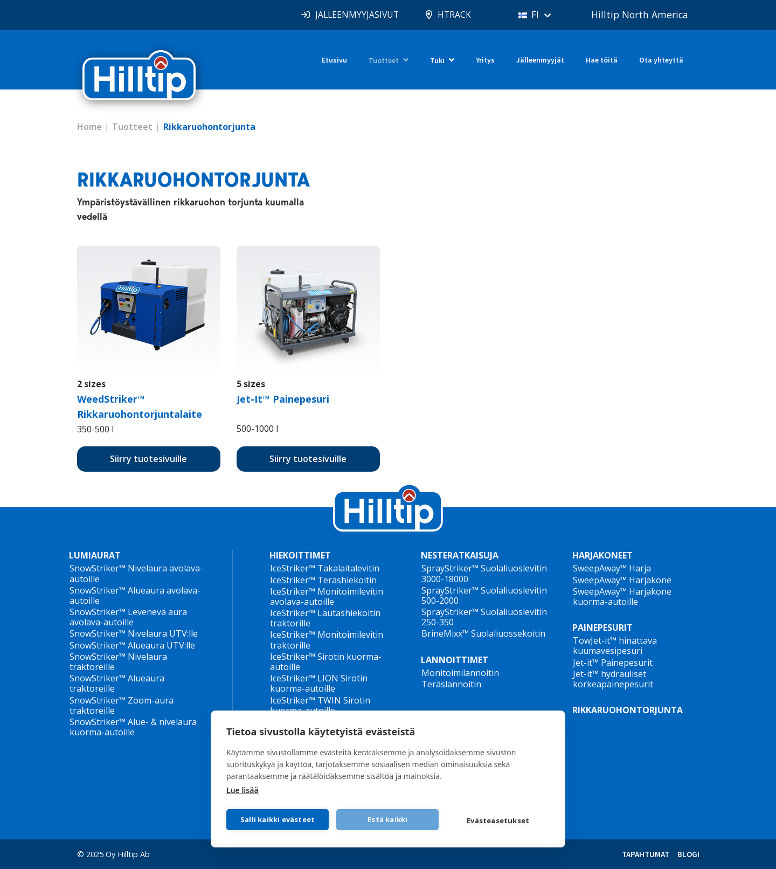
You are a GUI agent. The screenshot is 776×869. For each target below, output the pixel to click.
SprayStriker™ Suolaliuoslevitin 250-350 (484, 617)
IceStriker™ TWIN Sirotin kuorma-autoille (320, 705)
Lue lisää (242, 789)
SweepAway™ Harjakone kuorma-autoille (622, 596)
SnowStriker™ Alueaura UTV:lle (132, 645)
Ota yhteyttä (661, 60)
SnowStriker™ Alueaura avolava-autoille (135, 595)
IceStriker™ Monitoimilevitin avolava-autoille (326, 596)
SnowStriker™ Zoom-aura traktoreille (122, 705)
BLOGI (688, 854)
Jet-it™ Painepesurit (613, 662)
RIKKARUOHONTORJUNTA (627, 710)
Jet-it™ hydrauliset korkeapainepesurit (613, 679)
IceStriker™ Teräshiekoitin (323, 580)
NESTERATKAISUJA (459, 555)
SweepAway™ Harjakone (622, 580)
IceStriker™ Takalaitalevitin (324, 568)
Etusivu (334, 60)
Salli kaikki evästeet (277, 819)
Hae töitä (602, 60)
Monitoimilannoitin (460, 673)
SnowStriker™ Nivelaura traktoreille (118, 662)
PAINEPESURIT (602, 627)
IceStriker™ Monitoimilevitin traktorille (326, 640)
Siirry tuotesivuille (148, 459)
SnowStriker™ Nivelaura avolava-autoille (136, 573)
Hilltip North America (639, 14)
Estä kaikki (388, 819)
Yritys (485, 60)
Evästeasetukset (498, 820)
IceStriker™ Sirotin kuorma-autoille (326, 662)
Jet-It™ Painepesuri (283, 398)
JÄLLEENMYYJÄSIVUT (350, 14)
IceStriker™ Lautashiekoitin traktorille (325, 618)
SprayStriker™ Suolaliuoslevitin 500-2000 (484, 595)
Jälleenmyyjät (540, 60)
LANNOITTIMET (454, 660)
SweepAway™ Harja (612, 568)
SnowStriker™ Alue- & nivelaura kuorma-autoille (133, 727)
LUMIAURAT (95, 555)
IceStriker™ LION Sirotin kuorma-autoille (319, 683)
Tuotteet (384, 60)
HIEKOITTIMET (300, 555)
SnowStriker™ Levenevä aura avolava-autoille (128, 617)
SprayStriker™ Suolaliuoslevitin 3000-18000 (484, 573)
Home (89, 127)
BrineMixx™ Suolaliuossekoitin (483, 633)
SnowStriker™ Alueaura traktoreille (117, 683)
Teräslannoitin (451, 684)
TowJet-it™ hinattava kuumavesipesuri (615, 645)
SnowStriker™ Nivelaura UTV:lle (134, 633)
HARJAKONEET (602, 555)
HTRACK (449, 14)
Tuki (437, 60)
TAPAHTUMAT (645, 854)
